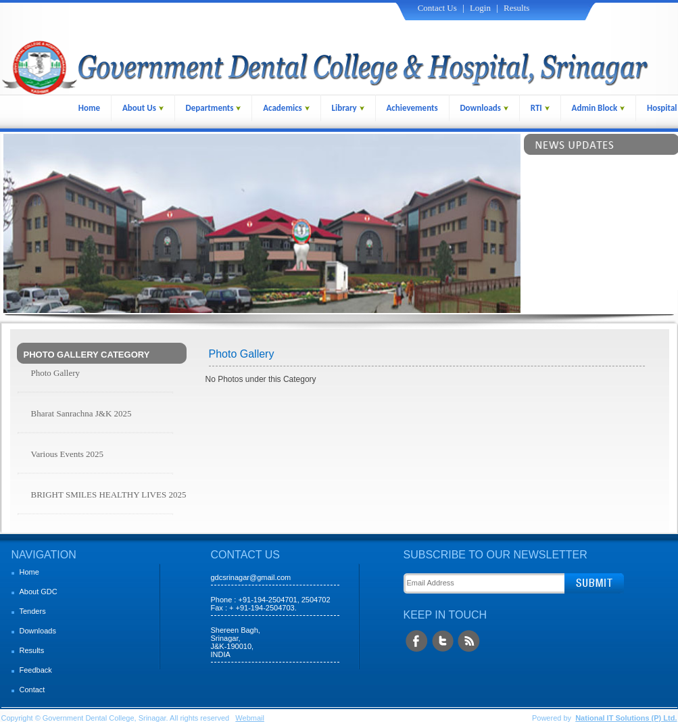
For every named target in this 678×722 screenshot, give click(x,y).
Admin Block (598, 108)
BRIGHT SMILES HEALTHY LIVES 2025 (109, 494)
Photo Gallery (55, 373)
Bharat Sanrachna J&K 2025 (81, 413)
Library (348, 108)
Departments (213, 108)
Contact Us (437, 8)
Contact (32, 689)
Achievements (411, 108)
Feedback (36, 670)
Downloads (484, 108)
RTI (540, 108)
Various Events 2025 (67, 454)
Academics (286, 108)
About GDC (38, 591)
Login (480, 8)
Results (516, 8)
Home (89, 108)
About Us (143, 108)
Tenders (33, 611)
